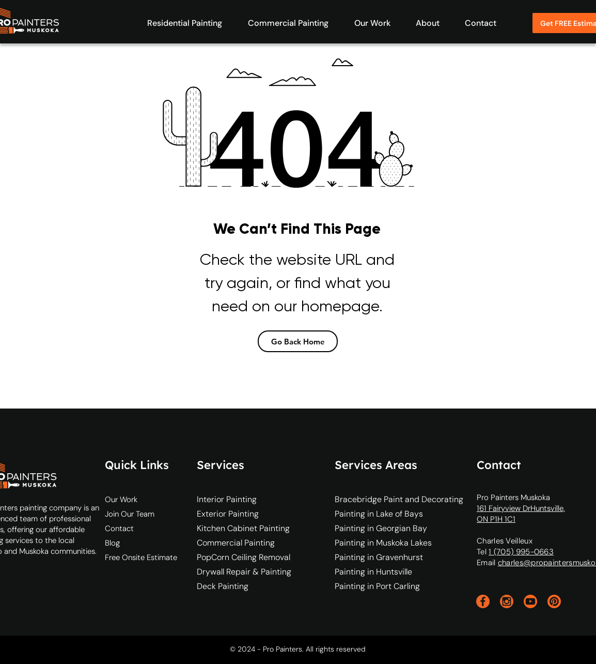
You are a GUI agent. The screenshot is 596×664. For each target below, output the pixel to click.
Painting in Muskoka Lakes (383, 542)
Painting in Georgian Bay (381, 528)
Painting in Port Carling (377, 586)
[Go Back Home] (298, 341)
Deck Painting (222, 586)
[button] (179, 23)
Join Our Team (129, 514)
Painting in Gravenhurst (379, 557)
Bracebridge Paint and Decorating (399, 499)
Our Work (121, 499)
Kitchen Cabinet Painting (237, 528)
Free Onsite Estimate (141, 557)
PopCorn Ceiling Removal (237, 557)
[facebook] (483, 601)
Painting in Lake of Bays (379, 513)
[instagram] (506, 601)
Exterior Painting (228, 513)
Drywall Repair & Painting (237, 571)
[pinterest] (554, 601)
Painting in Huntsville (373, 571)
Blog (112, 543)
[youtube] (530, 601)
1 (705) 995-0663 (521, 552)
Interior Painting (227, 499)
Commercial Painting (236, 542)
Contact (119, 528)
